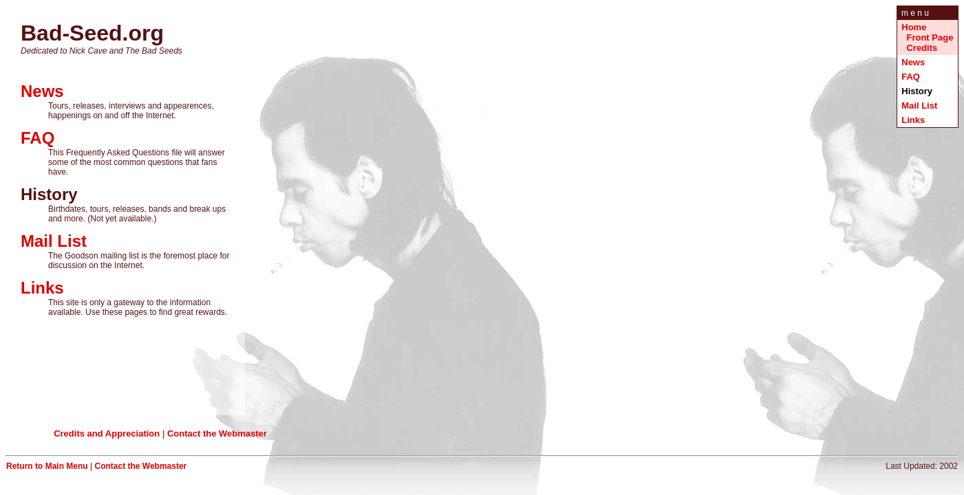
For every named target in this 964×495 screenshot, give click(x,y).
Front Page (929, 37)
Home (913, 27)
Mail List (919, 105)
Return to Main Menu (47, 466)
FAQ (910, 77)
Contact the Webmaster (217, 433)
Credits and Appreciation (107, 433)
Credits (921, 48)
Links (913, 120)
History (917, 91)
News (913, 62)
